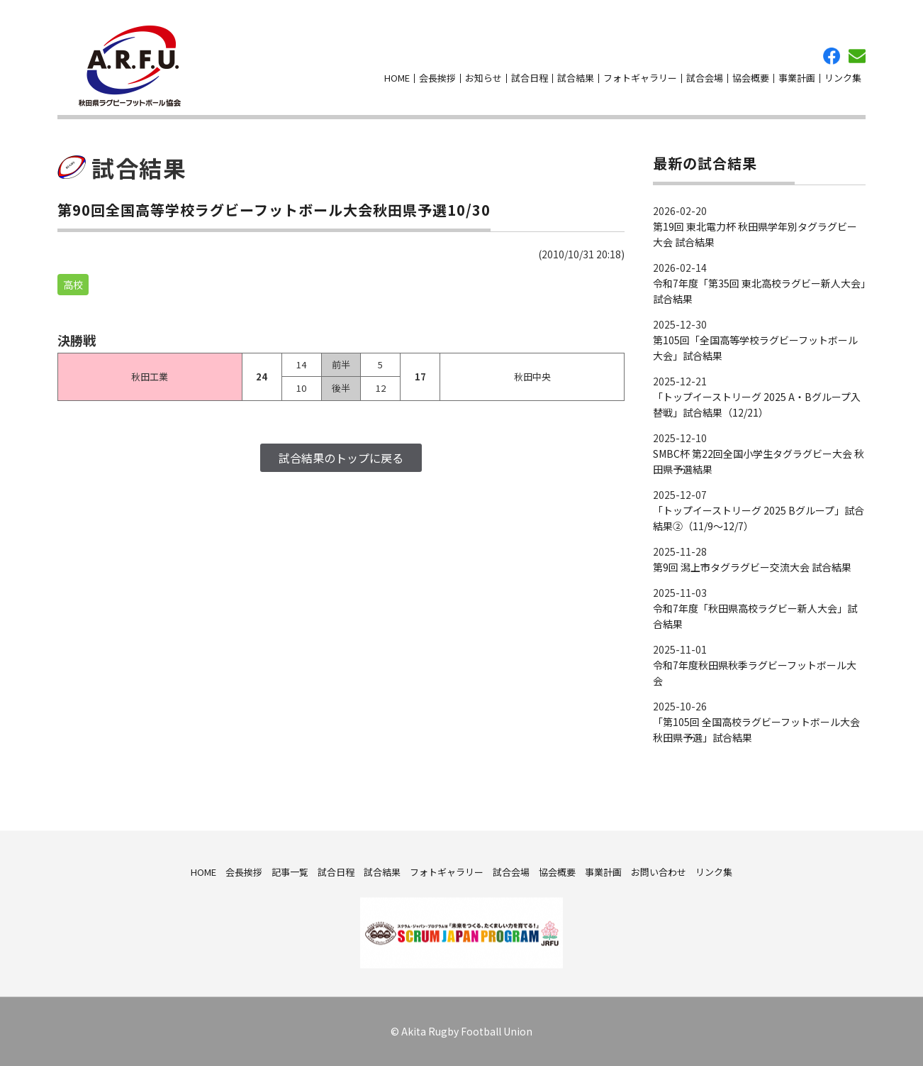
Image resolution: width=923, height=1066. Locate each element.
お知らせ (483, 77)
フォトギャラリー (640, 77)
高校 (73, 285)
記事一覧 (290, 871)
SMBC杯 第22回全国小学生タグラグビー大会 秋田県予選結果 (758, 461)
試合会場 (704, 77)
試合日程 (529, 77)
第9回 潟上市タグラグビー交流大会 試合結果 (752, 567)
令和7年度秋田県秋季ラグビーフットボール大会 (754, 673)
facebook (831, 56)
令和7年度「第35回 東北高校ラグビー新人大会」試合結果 (759, 291)
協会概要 (750, 77)
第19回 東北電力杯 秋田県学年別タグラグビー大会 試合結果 (755, 234)
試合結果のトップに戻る (341, 457)
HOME (397, 77)
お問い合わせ (857, 56)
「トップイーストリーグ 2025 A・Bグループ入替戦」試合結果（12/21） (757, 404)
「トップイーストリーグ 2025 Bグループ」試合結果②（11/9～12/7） (758, 518)
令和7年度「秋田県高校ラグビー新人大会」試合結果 (755, 616)
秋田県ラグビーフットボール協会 (130, 66)
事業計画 (796, 77)
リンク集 (842, 77)
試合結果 (575, 77)
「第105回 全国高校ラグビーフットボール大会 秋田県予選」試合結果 (756, 729)
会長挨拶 (437, 77)
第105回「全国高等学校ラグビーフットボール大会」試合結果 (755, 348)
